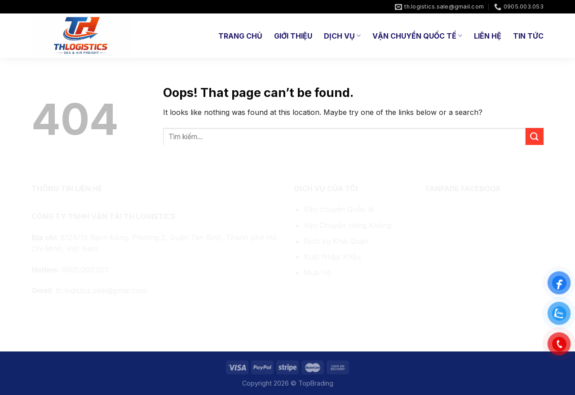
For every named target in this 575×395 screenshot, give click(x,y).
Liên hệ (487, 35)
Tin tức (528, 35)
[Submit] (535, 136)
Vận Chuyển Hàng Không (347, 225)
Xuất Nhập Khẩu (332, 256)
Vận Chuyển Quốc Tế (417, 35)
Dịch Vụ (342, 35)
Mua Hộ (318, 272)
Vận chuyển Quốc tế (339, 209)
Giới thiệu (293, 35)
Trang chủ (240, 35)
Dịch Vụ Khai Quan (336, 241)
